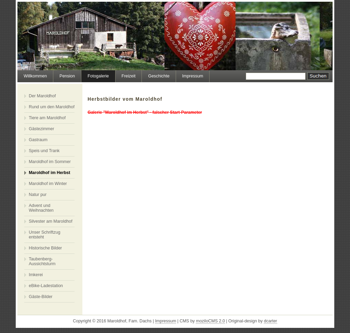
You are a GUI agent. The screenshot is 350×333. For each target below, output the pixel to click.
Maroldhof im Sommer (50, 161)
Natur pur (37, 194)
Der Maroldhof (42, 96)
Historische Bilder (45, 248)
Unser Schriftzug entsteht (44, 234)
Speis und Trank (44, 150)
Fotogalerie (98, 76)
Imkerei (36, 274)
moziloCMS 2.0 (210, 321)
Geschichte (158, 76)
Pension (67, 76)
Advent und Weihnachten (41, 208)
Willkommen (35, 76)
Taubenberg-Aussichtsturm (42, 261)
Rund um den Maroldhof (52, 106)
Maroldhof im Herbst (49, 172)
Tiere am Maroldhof (47, 117)
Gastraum (38, 139)
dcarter (270, 321)
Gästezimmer (41, 128)
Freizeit (129, 76)
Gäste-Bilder (40, 296)
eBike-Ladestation (46, 285)
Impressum (192, 76)
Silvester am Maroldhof (50, 221)
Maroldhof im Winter (48, 183)
